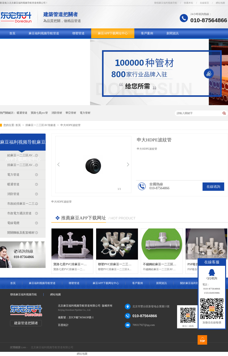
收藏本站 (188, 3)
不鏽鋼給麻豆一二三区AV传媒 (163, 264)
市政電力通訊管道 (19, 213)
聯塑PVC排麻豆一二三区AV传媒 (119, 264)
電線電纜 (13, 223)
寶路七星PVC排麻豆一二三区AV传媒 (78, 264)
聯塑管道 (78, 33)
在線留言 (204, 3)
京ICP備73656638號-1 (81, 317)
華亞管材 (71, 112)
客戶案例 (147, 33)
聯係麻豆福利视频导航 (165, 3)
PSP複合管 (195, 264)
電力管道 (13, 174)
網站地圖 (220, 3)
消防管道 (13, 194)
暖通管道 (22, 112)
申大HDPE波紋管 (70, 125)
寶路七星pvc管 (39, 112)
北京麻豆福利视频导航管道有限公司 (52, 347)
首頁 (12, 33)
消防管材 (56, 112)
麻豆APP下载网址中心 (113, 33)
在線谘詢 (213, 187)
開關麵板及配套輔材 (21, 232)
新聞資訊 (172, 33)
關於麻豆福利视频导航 (24, 43)
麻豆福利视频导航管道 (44, 33)
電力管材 (85, 112)
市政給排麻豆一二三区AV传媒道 (22, 203)
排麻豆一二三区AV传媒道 (40, 125)
